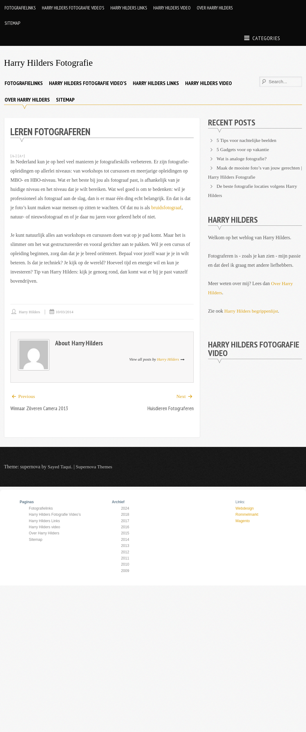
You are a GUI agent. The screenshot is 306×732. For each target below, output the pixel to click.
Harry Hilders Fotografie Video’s (73, 8)
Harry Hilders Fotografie (49, 63)
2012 (125, 552)
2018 (125, 515)
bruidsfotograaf (166, 207)
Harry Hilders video (172, 8)
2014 (125, 540)
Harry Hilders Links (128, 8)
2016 (125, 527)
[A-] (13, 156)
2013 (125, 546)
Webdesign (244, 509)
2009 (125, 571)
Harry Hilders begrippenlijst (251, 311)
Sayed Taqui (60, 467)
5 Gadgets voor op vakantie (244, 149)
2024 (125, 509)
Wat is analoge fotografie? (242, 158)
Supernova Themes (95, 467)
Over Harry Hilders (215, 8)
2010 (125, 565)
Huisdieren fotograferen (170, 408)
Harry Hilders (30, 312)
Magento (242, 521)
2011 (125, 558)
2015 (125, 533)
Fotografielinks (20, 8)
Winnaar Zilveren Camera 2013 (40, 408)
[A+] (21, 156)
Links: (240, 502)
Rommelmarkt (246, 515)
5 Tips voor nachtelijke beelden (247, 140)
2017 (125, 521)
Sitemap (13, 23)
